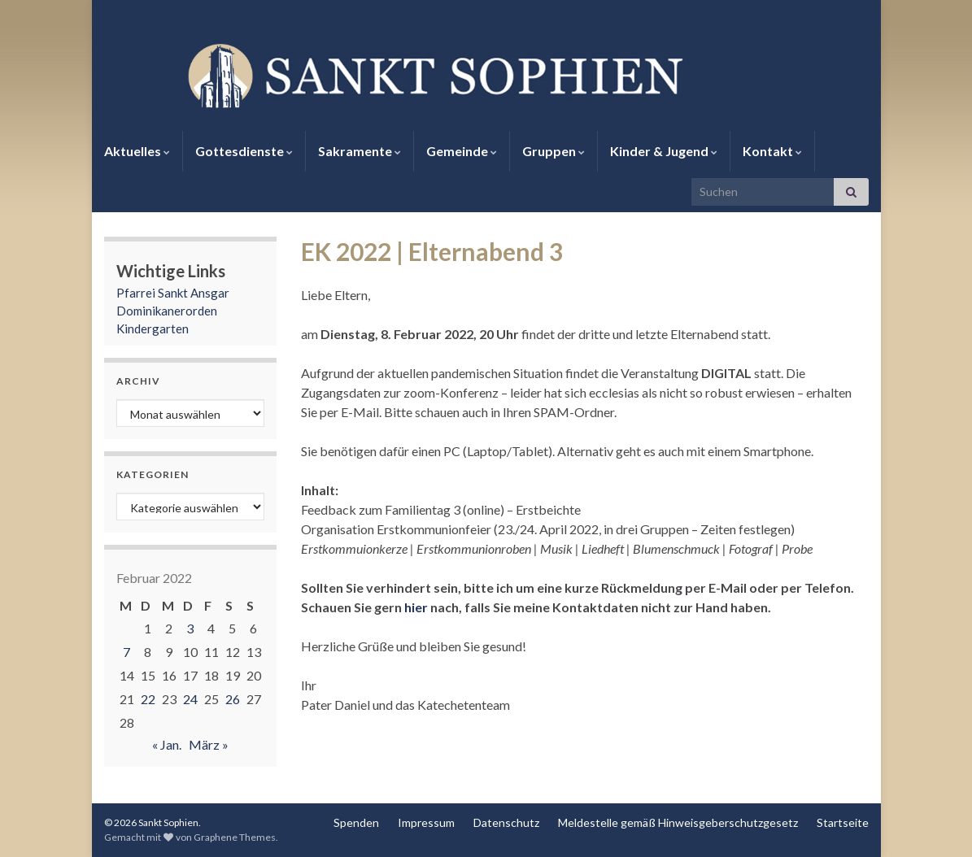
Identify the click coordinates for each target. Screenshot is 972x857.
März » (209, 744)
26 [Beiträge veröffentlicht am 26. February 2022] (232, 699)
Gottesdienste (244, 151)
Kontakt (772, 151)
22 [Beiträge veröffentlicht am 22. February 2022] (148, 699)
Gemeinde (461, 151)
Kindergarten (152, 328)
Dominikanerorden (166, 310)
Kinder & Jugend (663, 151)
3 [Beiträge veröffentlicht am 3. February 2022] (190, 628)
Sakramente (359, 151)
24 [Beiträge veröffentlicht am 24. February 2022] (190, 699)
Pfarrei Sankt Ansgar (172, 292)
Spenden (356, 822)
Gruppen (553, 151)
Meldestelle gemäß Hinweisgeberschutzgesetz (678, 822)
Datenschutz (506, 822)
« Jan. (166, 744)
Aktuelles (137, 151)
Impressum (426, 822)
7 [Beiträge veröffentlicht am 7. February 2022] (126, 651)
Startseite (843, 822)
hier (416, 607)
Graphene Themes (235, 837)
